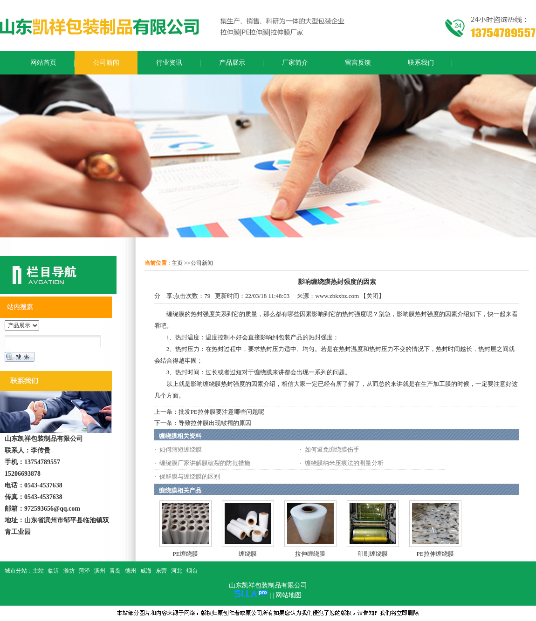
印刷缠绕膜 (372, 553)
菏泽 (84, 570)
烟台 (192, 570)
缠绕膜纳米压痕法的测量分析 (344, 462)
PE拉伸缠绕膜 (435, 553)
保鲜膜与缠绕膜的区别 (189, 476)
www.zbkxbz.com (337, 295)
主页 (177, 263)
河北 (176, 570)
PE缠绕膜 (185, 553)
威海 (145, 570)
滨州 (99, 570)
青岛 (115, 570)
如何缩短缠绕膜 (180, 449)
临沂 (53, 570)
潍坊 (69, 570)
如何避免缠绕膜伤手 (332, 449)
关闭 (372, 295)
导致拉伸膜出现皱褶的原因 (215, 422)
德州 (130, 570)
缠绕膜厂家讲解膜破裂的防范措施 (204, 462)
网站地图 (288, 595)
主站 (38, 570)
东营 (161, 570)
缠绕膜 (248, 553)
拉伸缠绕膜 (310, 553)
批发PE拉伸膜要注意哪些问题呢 (221, 411)
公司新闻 (202, 263)
